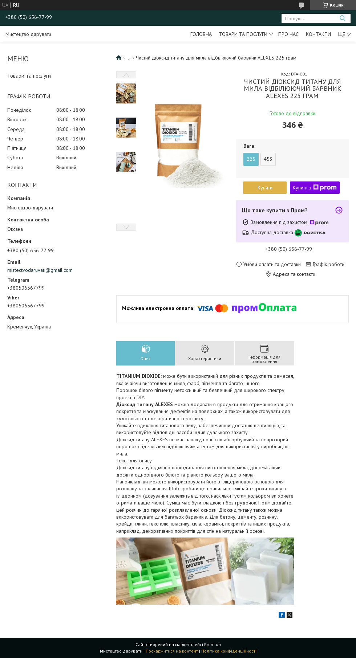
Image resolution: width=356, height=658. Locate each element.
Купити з (315, 187)
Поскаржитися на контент (172, 651)
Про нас (288, 34)
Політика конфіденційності (228, 651)
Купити (265, 187)
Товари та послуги (243, 34)
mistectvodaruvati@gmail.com (40, 270)
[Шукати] (342, 18)
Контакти (318, 34)
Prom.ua (212, 644)
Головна (201, 34)
